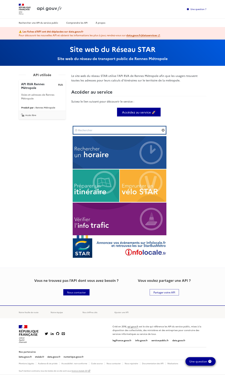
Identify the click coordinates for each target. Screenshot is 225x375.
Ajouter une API (121, 312)
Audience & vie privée (48, 363)
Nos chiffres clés (89, 312)
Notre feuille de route (28, 312)
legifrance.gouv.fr (121, 340)
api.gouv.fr (132, 326)
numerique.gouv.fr (74, 356)
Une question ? (198, 9)
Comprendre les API (77, 22)
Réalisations (173, 363)
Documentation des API (153, 363)
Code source (97, 363)
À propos (100, 22)
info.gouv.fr (141, 340)
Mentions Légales (26, 363)
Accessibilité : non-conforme (74, 363)
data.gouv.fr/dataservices (141, 35)
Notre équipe (57, 312)
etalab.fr (39, 356)
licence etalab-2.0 (79, 370)
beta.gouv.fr (25, 356)
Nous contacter (114, 363)
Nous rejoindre (131, 363)
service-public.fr (160, 340)
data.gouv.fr (178, 340)
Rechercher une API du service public (38, 22)
